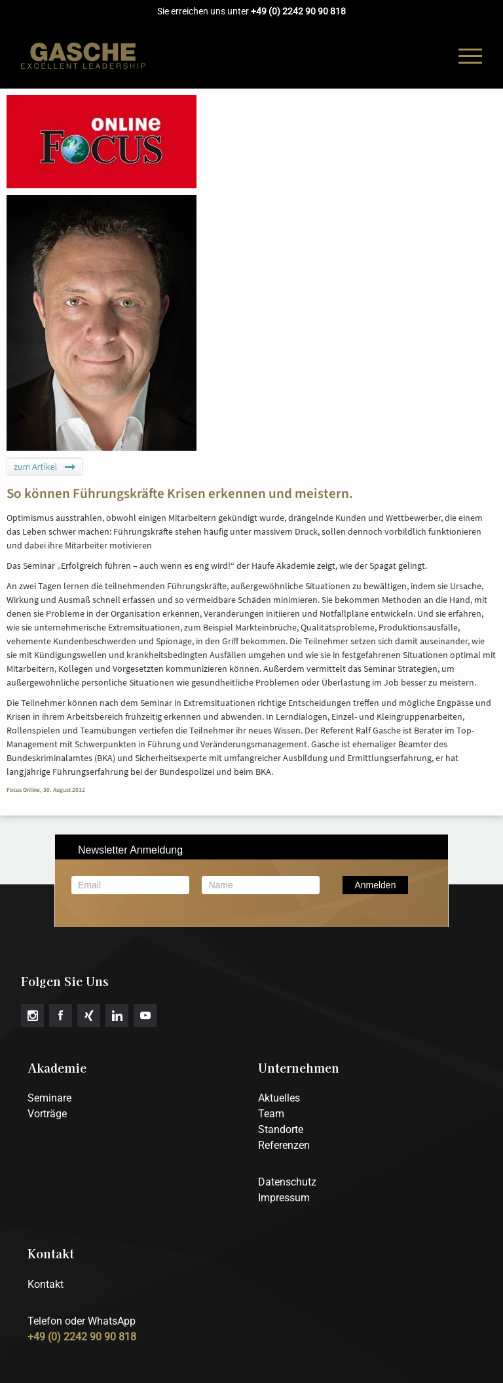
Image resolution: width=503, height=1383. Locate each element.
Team (271, 1113)
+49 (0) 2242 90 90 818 (298, 11)
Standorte (280, 1129)
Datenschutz (287, 1182)
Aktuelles (279, 1098)
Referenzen (284, 1145)
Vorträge (47, 1113)
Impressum (284, 1197)
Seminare (49, 1098)
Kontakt (46, 1284)
